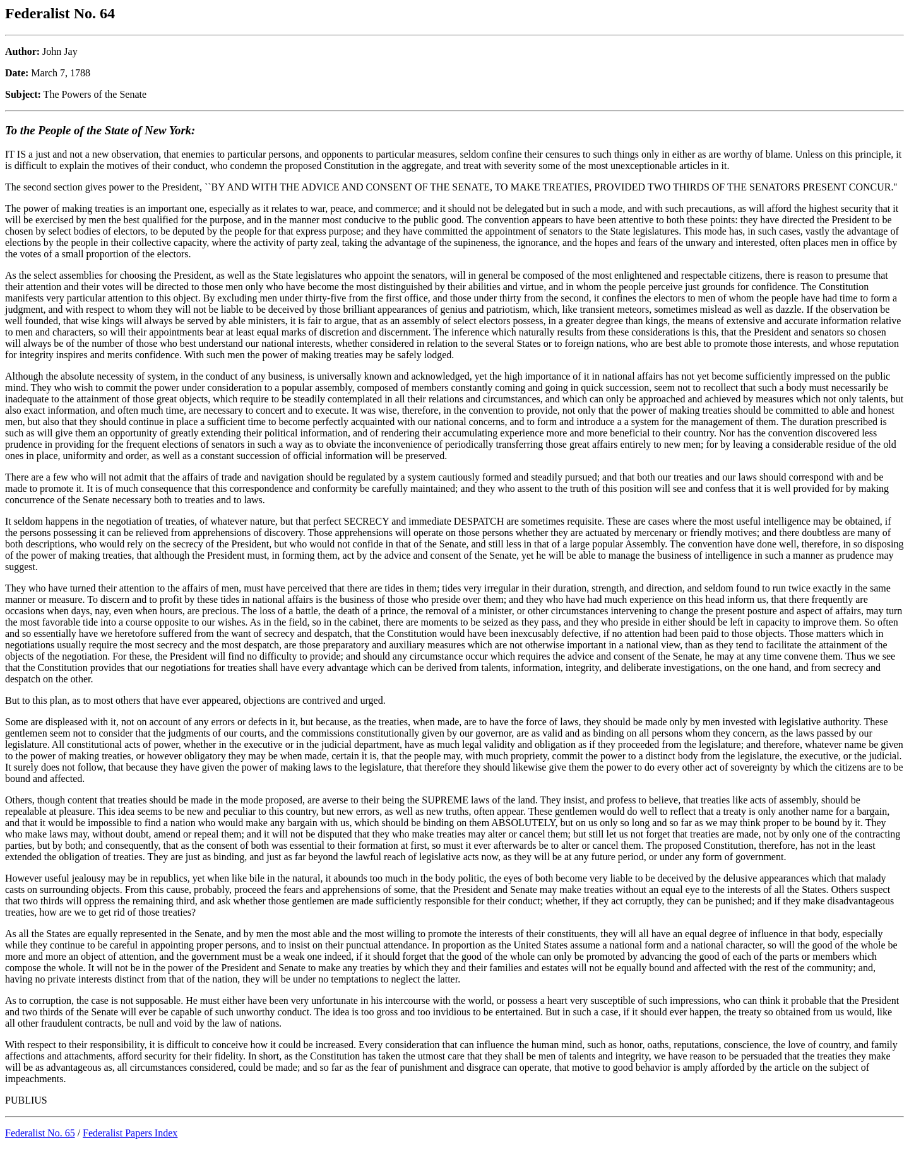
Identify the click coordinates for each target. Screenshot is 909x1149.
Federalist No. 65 (40, 1133)
